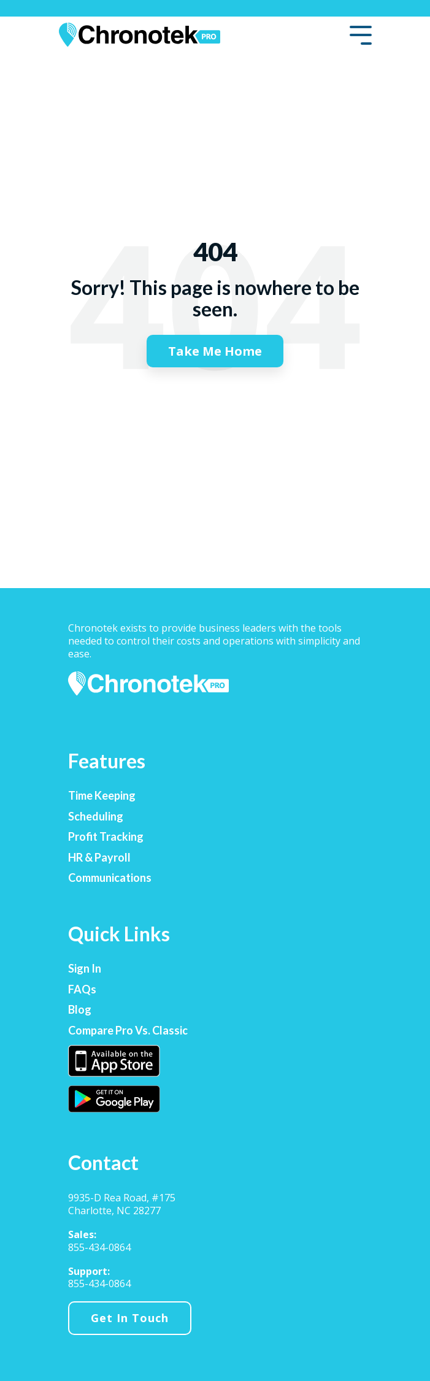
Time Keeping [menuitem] (102, 795)
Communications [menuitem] (110, 878)
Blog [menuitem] (79, 1010)
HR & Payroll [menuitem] (99, 857)
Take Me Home (215, 351)
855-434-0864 (99, 1247)
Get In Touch (130, 1317)
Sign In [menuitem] (84, 968)
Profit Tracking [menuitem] (106, 837)
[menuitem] (114, 1061)
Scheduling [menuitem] (95, 816)
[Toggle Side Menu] (361, 34)
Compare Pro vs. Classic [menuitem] (128, 1030)
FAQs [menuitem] (82, 989)
